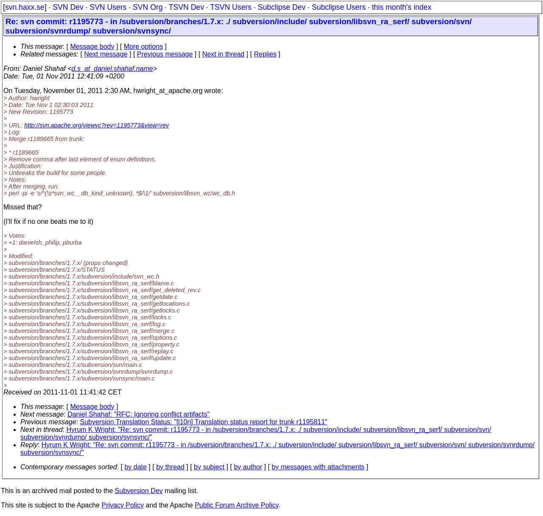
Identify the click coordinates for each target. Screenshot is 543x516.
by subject (209, 467)
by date (135, 467)
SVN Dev (68, 7)
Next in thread (223, 54)
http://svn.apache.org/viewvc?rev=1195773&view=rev (96, 125)
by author (248, 467)
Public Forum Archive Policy (236, 505)
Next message (105, 54)
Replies (265, 54)
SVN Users (108, 7)
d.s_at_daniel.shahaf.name (112, 68)
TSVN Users (231, 7)
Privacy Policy (122, 505)
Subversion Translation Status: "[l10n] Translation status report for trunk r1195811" (203, 422)
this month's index (401, 7)
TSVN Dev (186, 7)
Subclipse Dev (281, 7)
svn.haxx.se (25, 7)
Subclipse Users (339, 7)
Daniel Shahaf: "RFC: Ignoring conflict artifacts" (138, 414)
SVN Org (147, 7)
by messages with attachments (318, 467)
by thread (170, 467)
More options (143, 46)
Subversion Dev (139, 490)
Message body (92, 46)
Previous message (165, 54)
